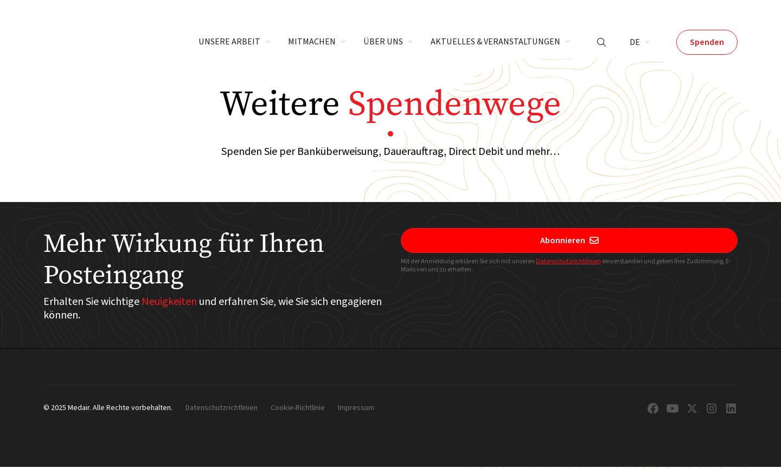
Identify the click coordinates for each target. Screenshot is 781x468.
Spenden (707, 42)
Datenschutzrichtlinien (568, 261)
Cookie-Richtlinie (298, 408)
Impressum (356, 408)
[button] (234, 42)
